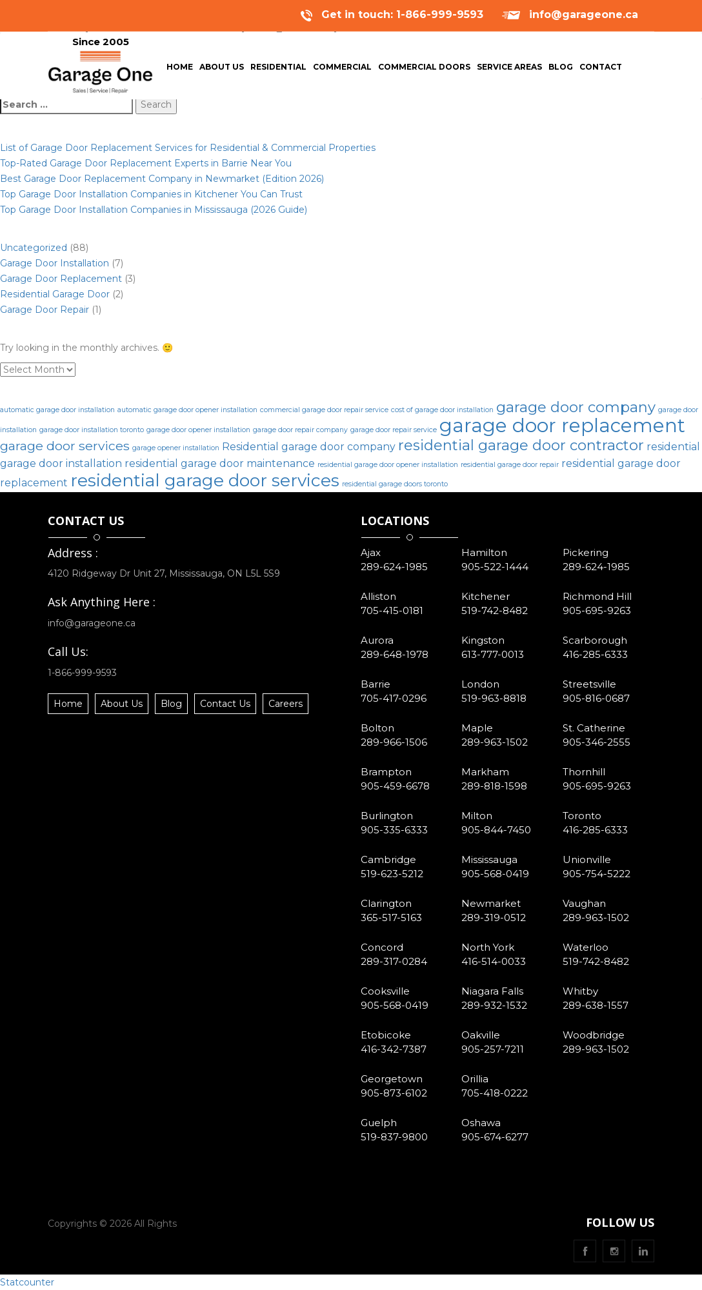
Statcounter (27, 1282)
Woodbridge (594, 1035)
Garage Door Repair (44, 309)
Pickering (585, 552)
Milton (476, 815)
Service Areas (509, 69)
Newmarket (491, 903)
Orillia (474, 1079)
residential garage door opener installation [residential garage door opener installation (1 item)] (387, 465)
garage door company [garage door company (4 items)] (576, 407)
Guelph (379, 1122)
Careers (285, 704)
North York (487, 947)
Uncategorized (33, 247)
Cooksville (385, 991)
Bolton (377, 728)
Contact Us (225, 704)
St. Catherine (594, 728)
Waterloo (585, 947)
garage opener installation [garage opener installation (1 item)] (175, 448)
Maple (477, 728)
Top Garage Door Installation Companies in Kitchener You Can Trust (151, 194)
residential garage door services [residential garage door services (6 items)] (204, 480)
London (480, 684)
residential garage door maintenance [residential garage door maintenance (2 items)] (220, 463)
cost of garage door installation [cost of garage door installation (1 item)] (442, 410)
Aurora (377, 640)
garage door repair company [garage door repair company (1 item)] (300, 430)
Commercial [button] (342, 69)
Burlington (387, 815)
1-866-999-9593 (82, 673)
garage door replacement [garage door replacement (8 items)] (562, 425)
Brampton (386, 772)
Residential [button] (278, 69)
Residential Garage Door (55, 294)
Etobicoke (386, 1035)
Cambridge (388, 859)
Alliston (378, 596)
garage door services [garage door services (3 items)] (65, 445)
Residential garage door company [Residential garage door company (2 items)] (309, 447)
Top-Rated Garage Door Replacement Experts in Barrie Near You (146, 163)
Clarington (386, 903)
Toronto (582, 815)
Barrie (375, 684)
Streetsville (589, 684)
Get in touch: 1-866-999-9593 (402, 14)
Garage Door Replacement (61, 278)
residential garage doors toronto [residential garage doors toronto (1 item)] (395, 484)
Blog (562, 69)
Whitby (580, 991)
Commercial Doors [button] (424, 69)
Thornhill (584, 772)
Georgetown (392, 1079)
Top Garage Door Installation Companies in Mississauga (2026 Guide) (153, 209)
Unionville (587, 859)
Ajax (371, 552)
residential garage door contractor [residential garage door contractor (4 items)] (521, 445)
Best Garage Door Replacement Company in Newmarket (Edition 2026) (162, 178)
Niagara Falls (492, 991)
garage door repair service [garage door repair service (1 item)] (393, 430)
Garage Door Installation (54, 263)
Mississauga (489, 859)
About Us (223, 69)
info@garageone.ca (583, 14)
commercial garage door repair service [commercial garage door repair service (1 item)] (324, 410)
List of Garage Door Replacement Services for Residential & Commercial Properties (188, 148)
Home (181, 69)
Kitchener (485, 596)
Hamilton (484, 552)
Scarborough (595, 640)
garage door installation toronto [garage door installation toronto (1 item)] (91, 430)
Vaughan (584, 903)
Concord (382, 947)
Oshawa (481, 1122)
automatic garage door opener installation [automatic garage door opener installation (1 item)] (187, 410)
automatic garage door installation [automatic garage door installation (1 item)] (57, 410)
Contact (600, 69)
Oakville (480, 1035)
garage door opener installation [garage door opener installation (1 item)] (198, 430)
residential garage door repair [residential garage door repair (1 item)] (510, 465)
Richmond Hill (597, 596)
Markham (485, 772)
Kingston (483, 640)
